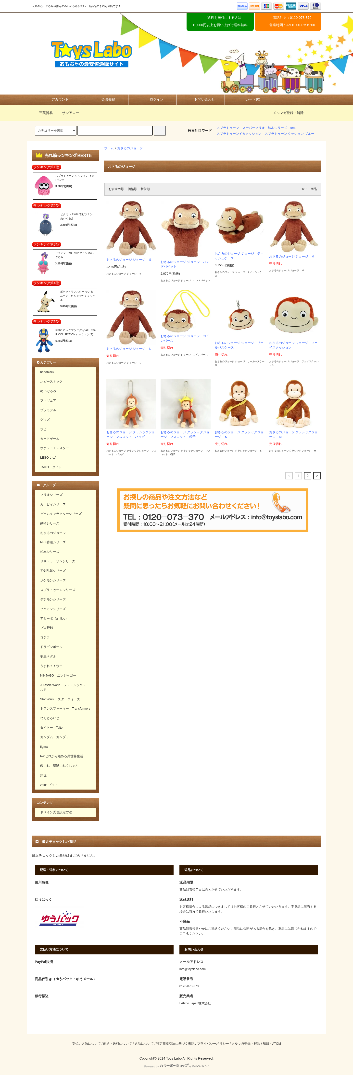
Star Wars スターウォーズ (60, 699)
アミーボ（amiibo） (54, 618)
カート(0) (248, 99)
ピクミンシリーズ (53, 609)
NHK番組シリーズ (53, 542)
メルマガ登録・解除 (288, 113)
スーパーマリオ (253, 128)
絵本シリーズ (277, 128)
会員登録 (104, 99)
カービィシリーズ (53, 504)
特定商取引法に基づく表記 (175, 1043)
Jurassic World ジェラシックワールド (64, 687)
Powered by (176, 1066)
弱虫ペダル (48, 656)
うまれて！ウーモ (53, 666)
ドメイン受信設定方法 (56, 812)
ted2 (293, 128)
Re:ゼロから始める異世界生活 (61, 756)
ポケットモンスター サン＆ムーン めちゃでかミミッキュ (77, 295)
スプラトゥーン (228, 128)
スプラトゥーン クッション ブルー (289, 134)
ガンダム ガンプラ (54, 737)
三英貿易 (43, 113)
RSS (266, 1043)
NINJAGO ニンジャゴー (58, 675)
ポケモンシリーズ (53, 580)
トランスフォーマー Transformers (65, 708)
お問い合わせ (200, 99)
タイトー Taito (51, 727)
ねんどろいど (49, 718)
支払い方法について (86, 1043)
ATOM (276, 1043)
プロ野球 (46, 628)
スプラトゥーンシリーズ (57, 590)
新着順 (145, 189)
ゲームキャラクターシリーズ (61, 514)
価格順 (132, 189)
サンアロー (67, 113)
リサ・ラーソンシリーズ (57, 561)
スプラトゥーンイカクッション (239, 134)
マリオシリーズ (51, 495)
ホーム (109, 148)
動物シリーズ (49, 523)
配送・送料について (117, 1043)
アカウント (56, 99)
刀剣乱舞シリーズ (53, 571)
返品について (144, 1043)
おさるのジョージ (130, 148)
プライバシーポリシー (213, 1043)
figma (44, 746)
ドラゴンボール (51, 647)
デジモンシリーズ (53, 599)
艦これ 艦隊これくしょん (59, 766)
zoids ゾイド (49, 785)
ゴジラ (45, 637)
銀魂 (43, 775)
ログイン (152, 99)
